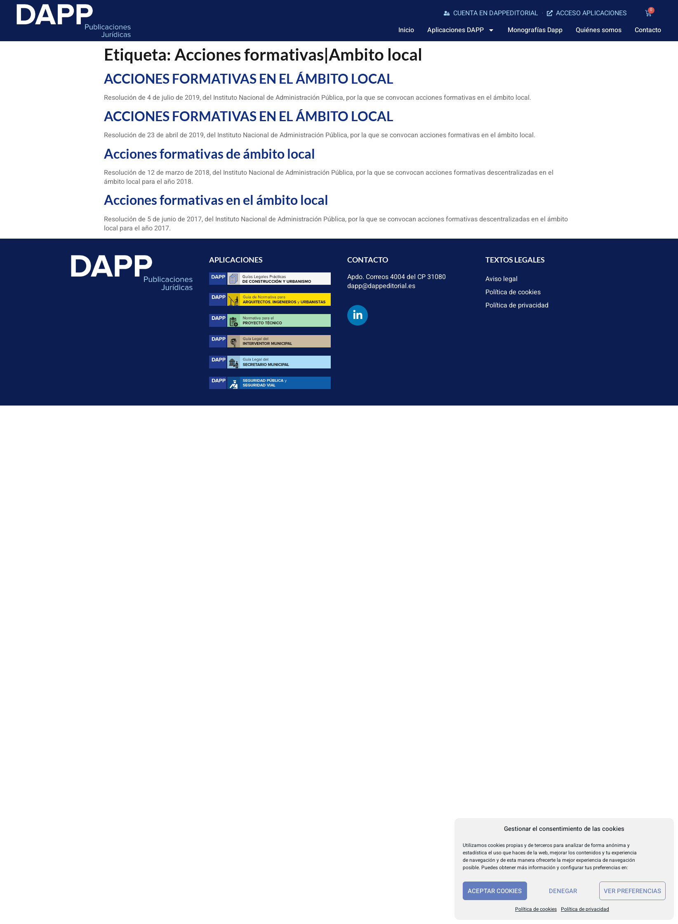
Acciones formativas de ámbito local (209, 153)
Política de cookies (536, 909)
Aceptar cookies (495, 891)
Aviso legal (501, 279)
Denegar (563, 891)
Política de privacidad (585, 909)
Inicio (406, 30)
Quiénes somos (599, 30)
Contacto (648, 30)
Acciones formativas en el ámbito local (216, 200)
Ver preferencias (632, 891)
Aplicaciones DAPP (460, 30)
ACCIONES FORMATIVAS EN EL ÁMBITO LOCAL (248, 78)
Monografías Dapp (535, 30)
